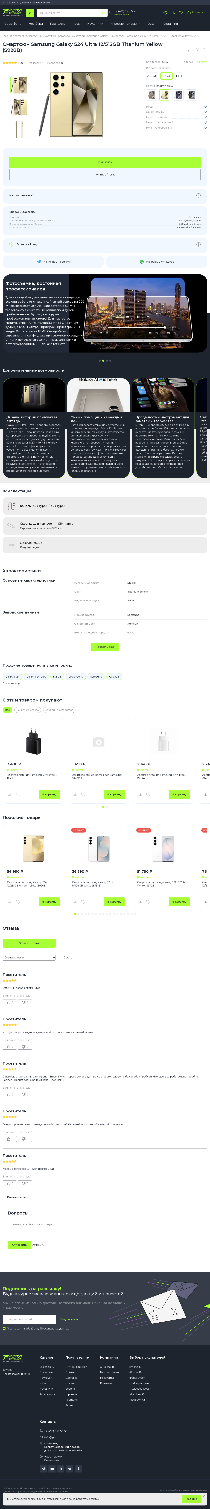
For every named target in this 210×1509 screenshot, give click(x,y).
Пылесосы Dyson (140, 1397)
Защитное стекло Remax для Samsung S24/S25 (97, 785)
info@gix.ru (51, 1446)
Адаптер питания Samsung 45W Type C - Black (33, 785)
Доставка (26, 2)
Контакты (46, 2)
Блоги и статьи (109, 1381)
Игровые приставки (125, 23)
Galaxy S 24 (12, 685)
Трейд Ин (71, 1408)
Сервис (70, 1397)
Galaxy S (114, 685)
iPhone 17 (135, 1375)
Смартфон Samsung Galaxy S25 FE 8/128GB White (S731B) (93, 892)
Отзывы (15, 2)
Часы (76, 23)
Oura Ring (171, 23)
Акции (69, 1414)
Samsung (96, 685)
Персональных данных (54, 1337)
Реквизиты (107, 1386)
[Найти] (103, 12)
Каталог (47, 1366)
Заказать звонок (121, 14)
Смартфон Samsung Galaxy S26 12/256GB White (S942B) (162, 892)
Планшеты (58, 23)
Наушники (95, 23)
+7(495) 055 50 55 (55, 1439)
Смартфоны (13, 23)
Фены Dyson (137, 1386)
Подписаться (69, 1328)
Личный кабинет (76, 1375)
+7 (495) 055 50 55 (125, 11)
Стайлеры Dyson (139, 1392)
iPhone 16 (135, 1381)
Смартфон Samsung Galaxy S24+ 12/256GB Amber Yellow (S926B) (27, 892)
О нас (6, 2)
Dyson (152, 23)
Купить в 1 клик (105, 174)
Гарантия (71, 1403)
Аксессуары (47, 1403)
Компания (109, 1366)
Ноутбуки (36, 23)
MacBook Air (137, 1408)
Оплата (36, 2)
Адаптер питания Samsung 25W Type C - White (163, 785)
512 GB (57, 685)
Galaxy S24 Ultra (36, 685)
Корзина (194, 13)
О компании (107, 1375)
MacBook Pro (137, 1403)
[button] (100, 361)
